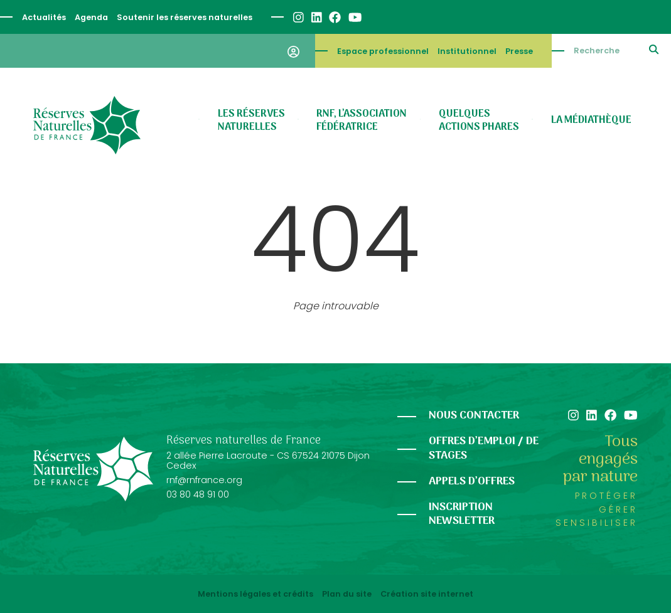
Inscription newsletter (462, 514)
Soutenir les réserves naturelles (184, 17)
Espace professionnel (383, 51)
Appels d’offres (472, 481)
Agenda (91, 17)
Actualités (44, 17)
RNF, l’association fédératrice (361, 121)
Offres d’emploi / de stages (484, 448)
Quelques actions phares (479, 121)
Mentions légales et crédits (255, 594)
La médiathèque (591, 120)
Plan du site (347, 594)
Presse (519, 51)
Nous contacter (474, 416)
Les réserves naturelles (251, 121)
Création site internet (426, 594)
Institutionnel (467, 51)
